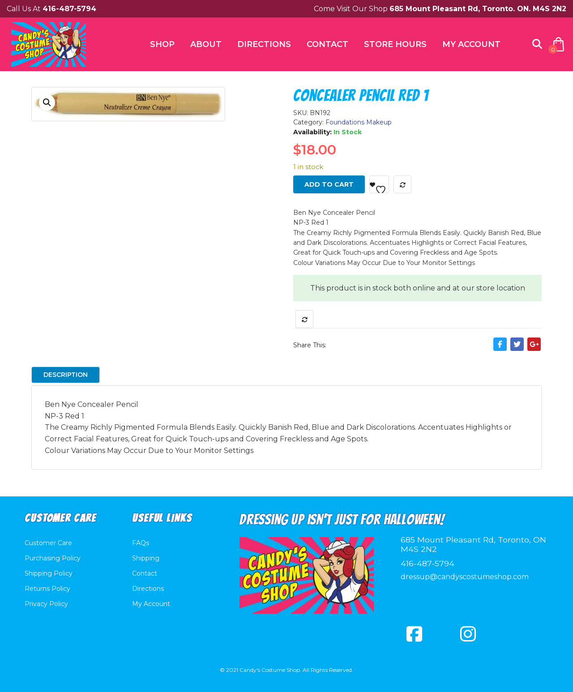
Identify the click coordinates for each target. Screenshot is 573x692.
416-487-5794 (427, 563)
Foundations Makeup (358, 122)
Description (65, 375)
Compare (402, 184)
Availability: (312, 132)
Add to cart (329, 184)
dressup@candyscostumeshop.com (465, 576)
